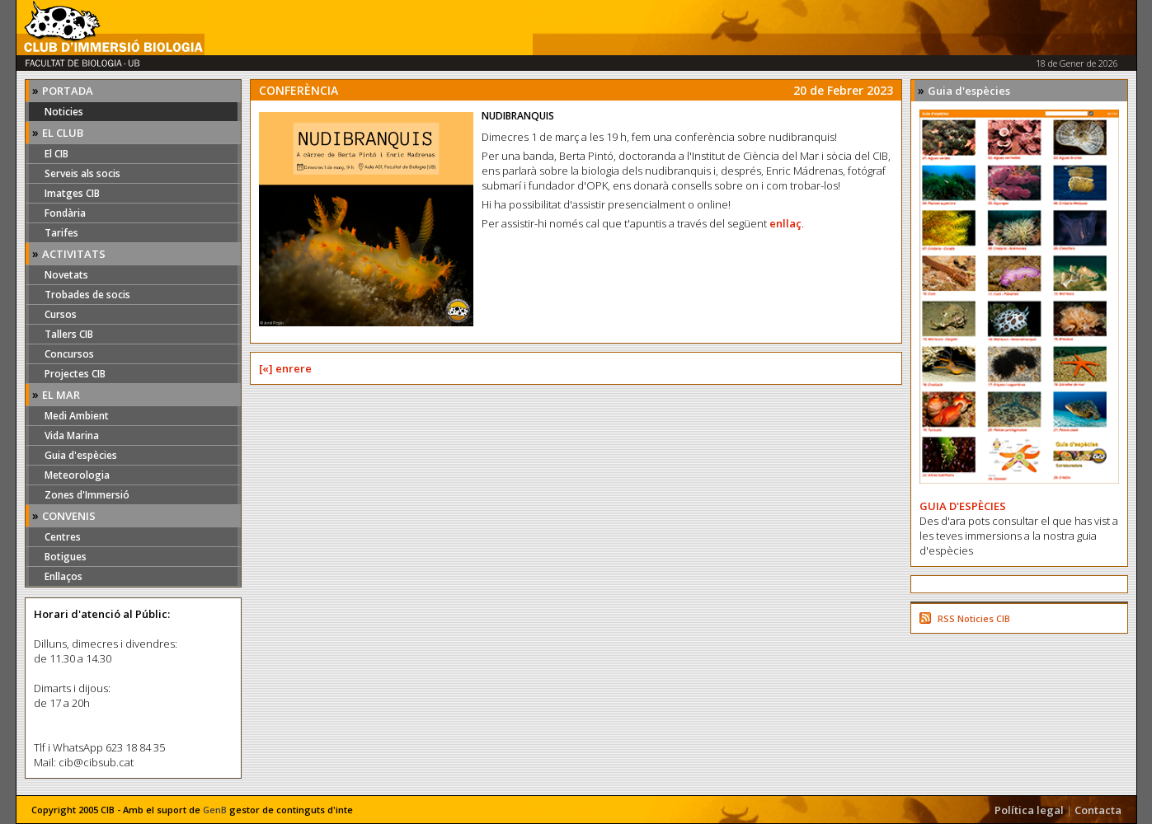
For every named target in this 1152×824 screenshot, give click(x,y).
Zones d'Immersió (87, 495)
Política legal (1029, 810)
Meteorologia (77, 475)
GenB (215, 809)
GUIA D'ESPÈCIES (962, 506)
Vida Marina (72, 435)
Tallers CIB (69, 334)
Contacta (1097, 810)
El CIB (56, 154)
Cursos (61, 314)
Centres (63, 537)
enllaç (785, 223)
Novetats (66, 275)
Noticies (64, 112)
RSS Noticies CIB (974, 618)
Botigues (66, 557)
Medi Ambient (77, 416)
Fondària (65, 213)
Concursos (69, 354)
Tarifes (61, 233)
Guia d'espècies (81, 455)
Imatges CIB (72, 193)
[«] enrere (285, 368)
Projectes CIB (75, 374)
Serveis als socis (82, 173)
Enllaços (63, 576)
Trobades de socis (87, 295)
